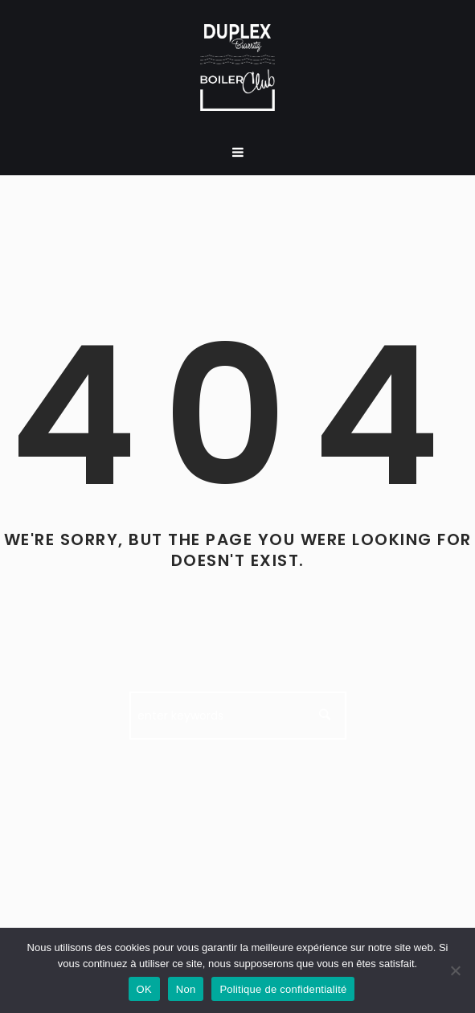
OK (144, 989)
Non (186, 989)
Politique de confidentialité (282, 989)
